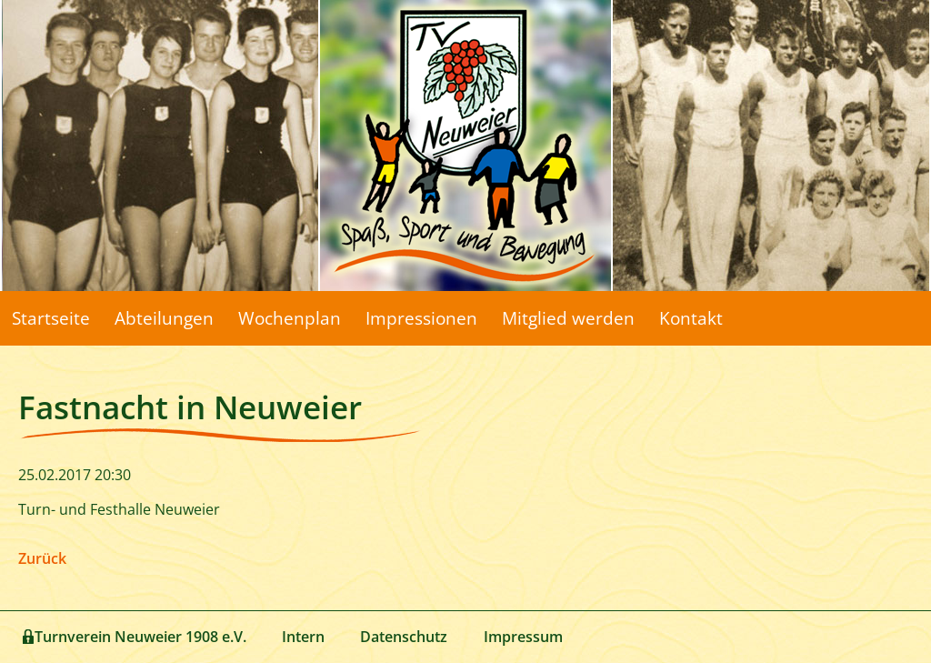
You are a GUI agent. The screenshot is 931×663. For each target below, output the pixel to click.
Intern (303, 637)
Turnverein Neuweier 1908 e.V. (140, 637)
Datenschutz (403, 637)
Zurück (42, 558)
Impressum (523, 637)
